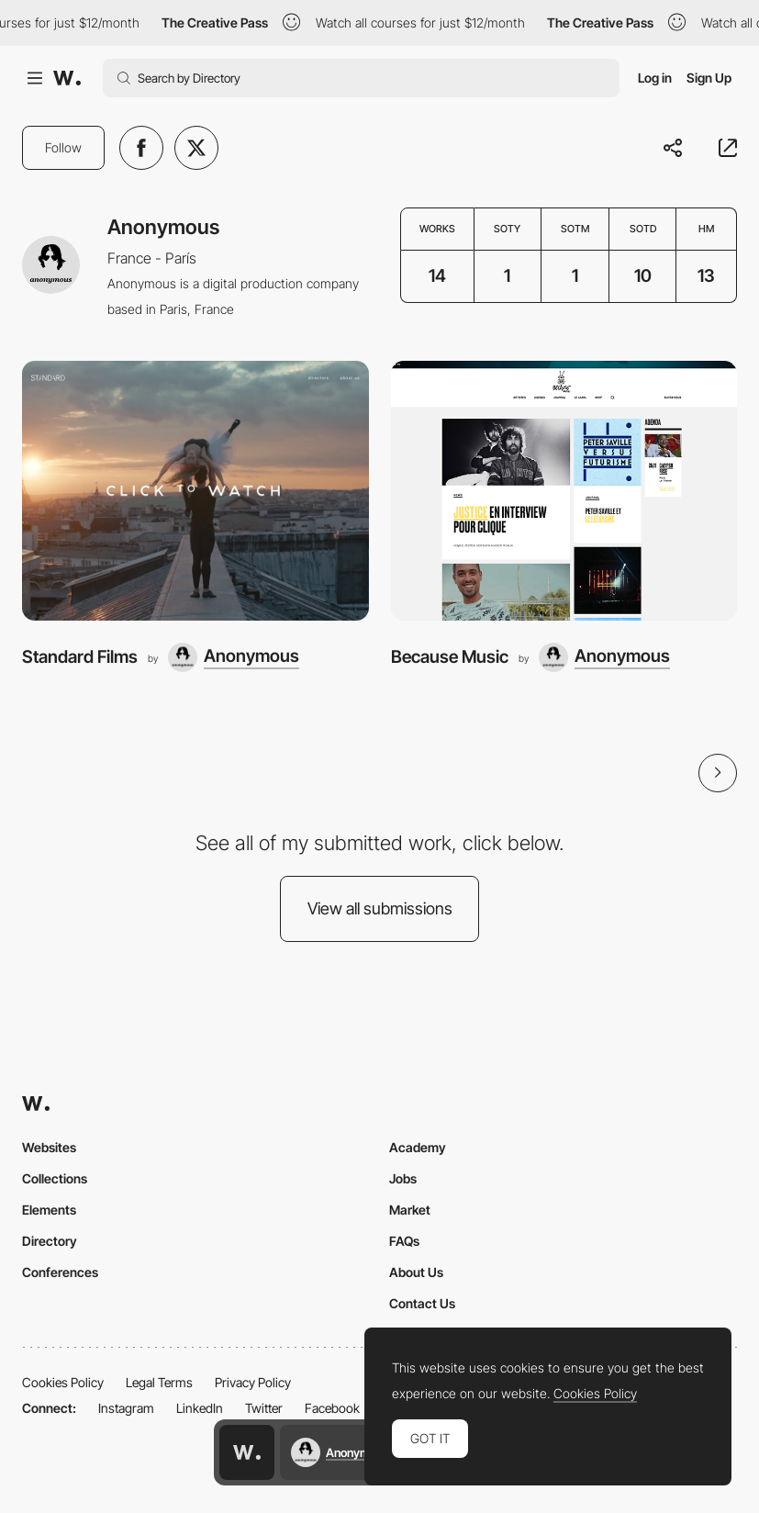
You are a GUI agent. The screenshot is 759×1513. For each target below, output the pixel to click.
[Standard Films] (195, 491)
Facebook (332, 1408)
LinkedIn (199, 1408)
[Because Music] (564, 491)
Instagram (126, 1408)
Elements (49, 1209)
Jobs (403, 1178)
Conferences (60, 1272)
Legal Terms (159, 1382)
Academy (417, 1147)
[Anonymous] (233, 657)
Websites (49, 1147)
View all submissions (379, 908)
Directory (49, 1241)
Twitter (264, 1408)
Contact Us (422, 1303)
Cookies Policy (63, 1382)
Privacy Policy (253, 1382)
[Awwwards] (67, 78)
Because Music (449, 656)
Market (409, 1209)
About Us (416, 1272)
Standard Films (80, 656)
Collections (54, 1178)
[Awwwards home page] (246, 1452)
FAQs (404, 1241)
